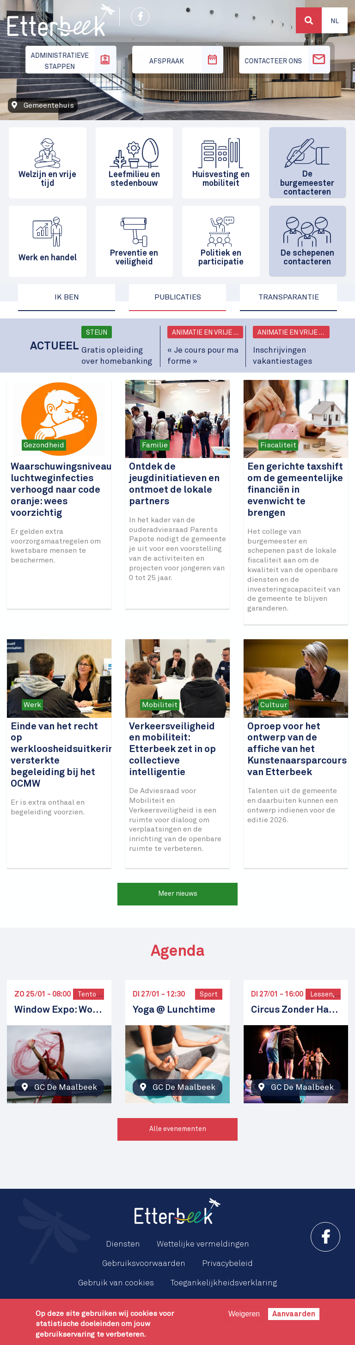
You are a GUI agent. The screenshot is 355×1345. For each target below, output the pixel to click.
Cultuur (273, 705)
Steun (96, 333)
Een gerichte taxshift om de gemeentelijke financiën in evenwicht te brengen (295, 490)
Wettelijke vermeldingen (203, 1244)
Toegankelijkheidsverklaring (224, 1283)
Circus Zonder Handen (296, 1010)
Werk (32, 705)
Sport (209, 994)
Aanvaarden (293, 1314)
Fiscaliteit (278, 445)
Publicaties (177, 297)
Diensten (123, 1244)
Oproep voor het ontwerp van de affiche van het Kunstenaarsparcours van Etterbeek (297, 750)
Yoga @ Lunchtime (174, 1010)
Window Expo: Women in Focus (59, 1010)
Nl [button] (335, 21)
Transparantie (288, 297)
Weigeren (244, 1314)
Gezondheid (44, 445)
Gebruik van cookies (116, 1283)
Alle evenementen (177, 1129)
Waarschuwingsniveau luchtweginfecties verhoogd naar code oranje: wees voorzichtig (61, 490)
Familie (155, 445)
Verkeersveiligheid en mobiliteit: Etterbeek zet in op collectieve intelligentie (172, 750)
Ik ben (67, 297)
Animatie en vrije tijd (208, 333)
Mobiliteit (160, 705)
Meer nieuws (177, 894)
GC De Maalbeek (65, 1087)
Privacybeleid (227, 1263)
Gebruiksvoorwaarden (143, 1263)
